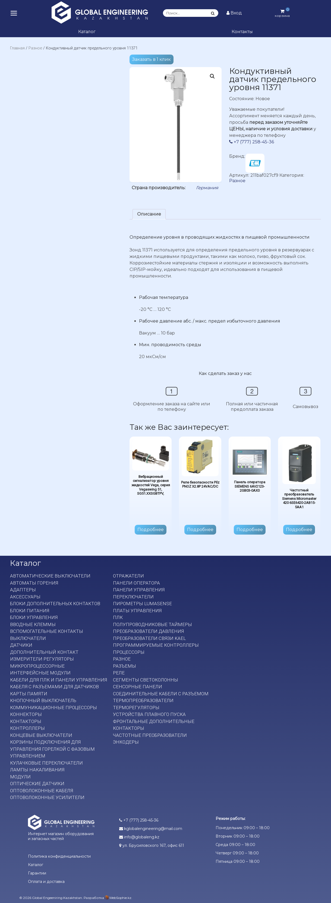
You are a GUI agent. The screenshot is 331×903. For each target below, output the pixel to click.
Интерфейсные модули (40, 672)
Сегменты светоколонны (145, 680)
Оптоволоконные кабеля (41, 790)
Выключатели (28, 638)
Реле (119, 672)
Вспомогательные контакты (46, 631)
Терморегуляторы (136, 707)
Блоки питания (29, 610)
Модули (20, 776)
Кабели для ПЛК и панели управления (58, 680)
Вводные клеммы (33, 624)
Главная (17, 48)
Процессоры (128, 652)
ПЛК (118, 617)
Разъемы (124, 666)
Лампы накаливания (37, 769)
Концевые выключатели (41, 735)
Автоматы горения (34, 583)
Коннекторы (26, 714)
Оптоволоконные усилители (47, 797)
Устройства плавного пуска (149, 714)
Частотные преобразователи (150, 735)
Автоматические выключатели (50, 576)
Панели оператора (136, 583)
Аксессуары (25, 596)
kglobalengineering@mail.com (150, 828)
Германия (207, 187)
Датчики (21, 645)
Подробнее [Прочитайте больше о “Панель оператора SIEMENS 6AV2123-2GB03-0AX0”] (250, 529)
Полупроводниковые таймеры (152, 624)
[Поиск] (212, 13)
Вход (234, 12)
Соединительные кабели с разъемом (161, 693)
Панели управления (139, 589)
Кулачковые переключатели (46, 763)
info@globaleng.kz (139, 837)
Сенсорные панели (137, 686)
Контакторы (25, 721)
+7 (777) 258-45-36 (251, 141)
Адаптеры (23, 589)
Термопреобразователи (143, 700)
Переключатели (133, 596)
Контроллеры (27, 728)
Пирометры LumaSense (142, 603)
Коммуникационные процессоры (53, 707)
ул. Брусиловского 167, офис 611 (151, 845)
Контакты (242, 31)
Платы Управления (137, 610)
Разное (35, 48)
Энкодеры (126, 742)
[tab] (149, 214)
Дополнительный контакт (44, 652)
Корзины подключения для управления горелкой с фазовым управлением (52, 749)
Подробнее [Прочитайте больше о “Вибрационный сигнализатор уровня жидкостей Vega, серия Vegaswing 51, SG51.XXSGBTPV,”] (150, 529)
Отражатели (128, 576)
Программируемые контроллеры (156, 645)
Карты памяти (28, 693)
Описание (149, 214)
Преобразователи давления (148, 631)
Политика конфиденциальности (59, 856)
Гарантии (37, 873)
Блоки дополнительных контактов (55, 603)
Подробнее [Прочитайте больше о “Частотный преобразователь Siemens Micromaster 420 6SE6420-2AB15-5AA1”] (299, 529)
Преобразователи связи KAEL (149, 638)
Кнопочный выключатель (43, 700)
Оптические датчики (37, 783)
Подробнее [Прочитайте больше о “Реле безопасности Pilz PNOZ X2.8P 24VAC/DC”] (200, 529)
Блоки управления (34, 617)
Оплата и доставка (46, 881)
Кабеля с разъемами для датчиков (54, 686)
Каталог (87, 31)
